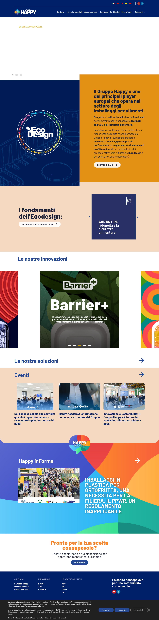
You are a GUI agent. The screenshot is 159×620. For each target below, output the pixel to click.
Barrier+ (79, 304)
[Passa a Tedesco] (130, 3)
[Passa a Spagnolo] (126, 3)
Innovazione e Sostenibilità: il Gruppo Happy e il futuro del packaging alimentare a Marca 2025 (122, 418)
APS (40, 586)
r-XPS (41, 583)
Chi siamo (61, 12)
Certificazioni (115, 12)
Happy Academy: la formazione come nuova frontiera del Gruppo (79, 415)
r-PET (64, 589)
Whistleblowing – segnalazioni (136, 613)
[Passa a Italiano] (113, 3)
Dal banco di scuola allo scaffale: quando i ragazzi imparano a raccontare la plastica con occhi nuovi (34, 418)
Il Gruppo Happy (21, 583)
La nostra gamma (91, 12)
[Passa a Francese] (122, 3)
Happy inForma (36, 461)
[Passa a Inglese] (118, 3)
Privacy (114, 615)
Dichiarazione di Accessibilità (136, 615)
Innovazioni (104, 12)
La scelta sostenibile (74, 12)
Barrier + (42, 589)
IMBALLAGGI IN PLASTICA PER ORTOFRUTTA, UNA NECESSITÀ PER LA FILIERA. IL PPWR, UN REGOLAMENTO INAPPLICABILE (110, 495)
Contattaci (140, 12)
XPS (64, 583)
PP (63, 586)
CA (63, 592)
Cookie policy (121, 615)
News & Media (127, 12)
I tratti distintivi (21, 589)
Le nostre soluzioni (36, 361)
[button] (89, 216)
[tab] (12, 75)
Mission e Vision (21, 586)
